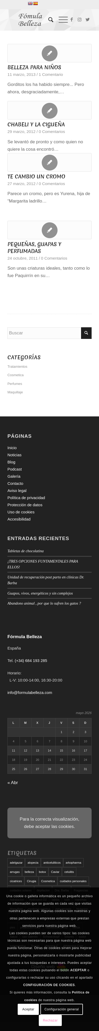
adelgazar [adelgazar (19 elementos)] (16, 862)
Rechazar (50, 1020)
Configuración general (61, 1009)
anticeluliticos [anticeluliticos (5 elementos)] (51, 862)
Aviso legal (16, 490)
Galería (13, 476)
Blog (11, 462)
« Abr (12, 782)
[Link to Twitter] (88, 20)
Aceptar (28, 1009)
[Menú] (60, 19)
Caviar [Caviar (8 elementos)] (55, 871)
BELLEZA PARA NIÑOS (34, 67)
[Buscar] (48, 19)
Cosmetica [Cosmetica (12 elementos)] (48, 881)
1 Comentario (51, 74)
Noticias (14, 455)
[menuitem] (48, 19)
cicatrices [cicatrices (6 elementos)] (16, 881)
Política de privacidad (26, 497)
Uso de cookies (21, 512)
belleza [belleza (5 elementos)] (29, 871)
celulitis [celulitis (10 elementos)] (69, 871)
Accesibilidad (19, 519)
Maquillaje (15, 392)
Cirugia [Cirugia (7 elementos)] (31, 881)
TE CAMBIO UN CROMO (36, 176)
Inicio (12, 447)
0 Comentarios (52, 131)
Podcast (14, 469)
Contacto (15, 483)
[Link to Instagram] (80, 20)
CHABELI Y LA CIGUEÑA (36, 124)
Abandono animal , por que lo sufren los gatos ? (44, 603)
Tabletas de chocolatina (25, 551)
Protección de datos (25, 505)
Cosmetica (15, 375)
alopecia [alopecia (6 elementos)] (32, 862)
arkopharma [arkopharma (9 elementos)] (73, 862)
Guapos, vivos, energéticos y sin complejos (40, 593)
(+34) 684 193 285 (31, 660)
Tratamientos (17, 367)
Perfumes (14, 384)
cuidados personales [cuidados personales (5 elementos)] (73, 881)
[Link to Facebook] (72, 20)
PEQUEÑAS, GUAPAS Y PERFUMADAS (34, 248)
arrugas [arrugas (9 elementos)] (15, 871)
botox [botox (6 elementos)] (42, 871)
